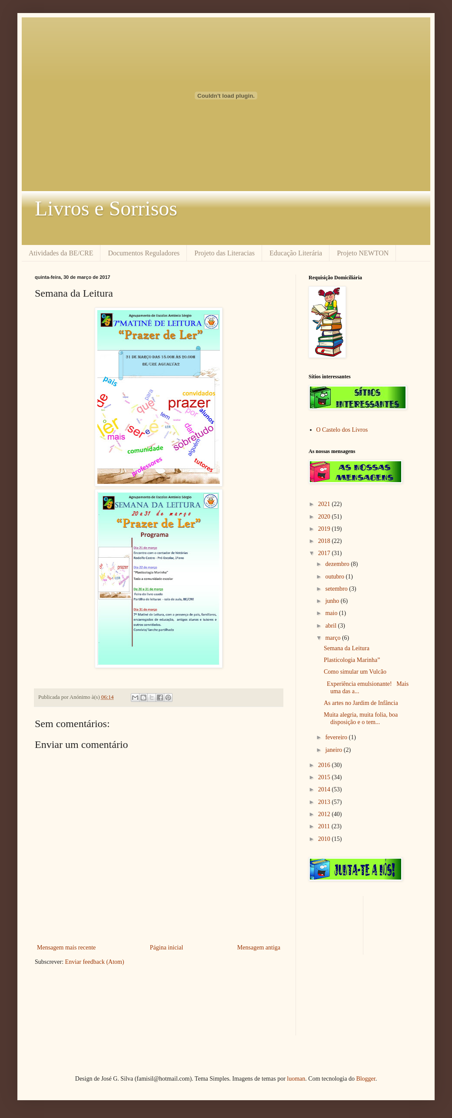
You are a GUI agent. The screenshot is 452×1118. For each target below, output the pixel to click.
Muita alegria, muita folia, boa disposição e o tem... (361, 718)
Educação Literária (295, 253)
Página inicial (166, 947)
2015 (325, 777)
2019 (325, 529)
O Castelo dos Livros (342, 430)
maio (332, 613)
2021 (325, 504)
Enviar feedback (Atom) (94, 962)
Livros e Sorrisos (106, 208)
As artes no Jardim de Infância (361, 703)
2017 (325, 553)
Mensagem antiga (258, 947)
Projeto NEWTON (363, 253)
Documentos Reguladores (143, 253)
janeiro (334, 750)
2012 (325, 814)
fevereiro (337, 737)
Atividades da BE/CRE (61, 253)
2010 (325, 839)
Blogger (365, 1078)
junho (332, 601)
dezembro (338, 564)
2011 (325, 826)
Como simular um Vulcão (355, 671)
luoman (296, 1078)
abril (331, 625)
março (333, 638)
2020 (325, 516)
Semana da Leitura (346, 648)
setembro (337, 588)
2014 (325, 789)
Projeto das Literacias (224, 253)
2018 (325, 541)
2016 (325, 765)
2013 (325, 802)
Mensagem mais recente (66, 947)
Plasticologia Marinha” (352, 660)
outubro (335, 576)
